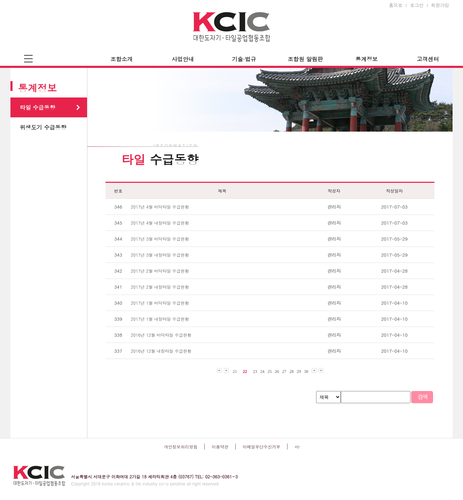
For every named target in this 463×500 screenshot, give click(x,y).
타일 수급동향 (37, 107)
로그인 (417, 5)
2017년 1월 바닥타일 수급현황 (160, 303)
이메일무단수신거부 (261, 447)
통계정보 (366, 59)
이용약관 (220, 447)
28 (292, 371)
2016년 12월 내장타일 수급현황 (161, 351)
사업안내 (183, 59)
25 (270, 371)
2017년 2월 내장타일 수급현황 (160, 287)
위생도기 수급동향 (43, 127)
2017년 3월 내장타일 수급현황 (160, 255)
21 (235, 371)
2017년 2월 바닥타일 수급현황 (160, 271)
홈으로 (395, 5)
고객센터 (428, 59)
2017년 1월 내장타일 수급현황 (160, 319)
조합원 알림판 (305, 59)
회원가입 (440, 5)
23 (255, 371)
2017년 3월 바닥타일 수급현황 (160, 239)
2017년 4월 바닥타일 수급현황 (160, 207)
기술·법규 (244, 59)
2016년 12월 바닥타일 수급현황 (161, 335)
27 (284, 371)
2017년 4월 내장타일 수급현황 (160, 223)
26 (277, 371)
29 (299, 371)
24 (262, 371)
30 (306, 371)
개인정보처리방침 (180, 447)
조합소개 (121, 59)
